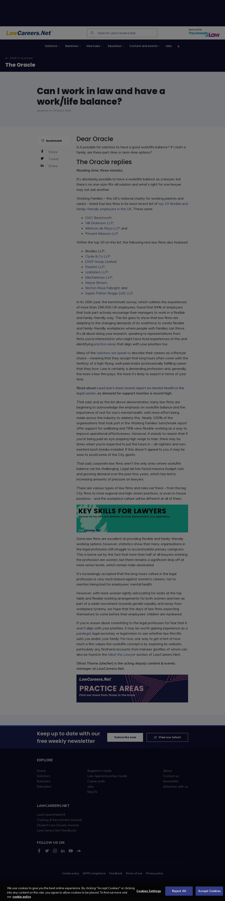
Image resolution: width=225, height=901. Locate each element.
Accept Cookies (209, 893)
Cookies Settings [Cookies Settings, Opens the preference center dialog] (148, 893)
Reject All (179, 893)
